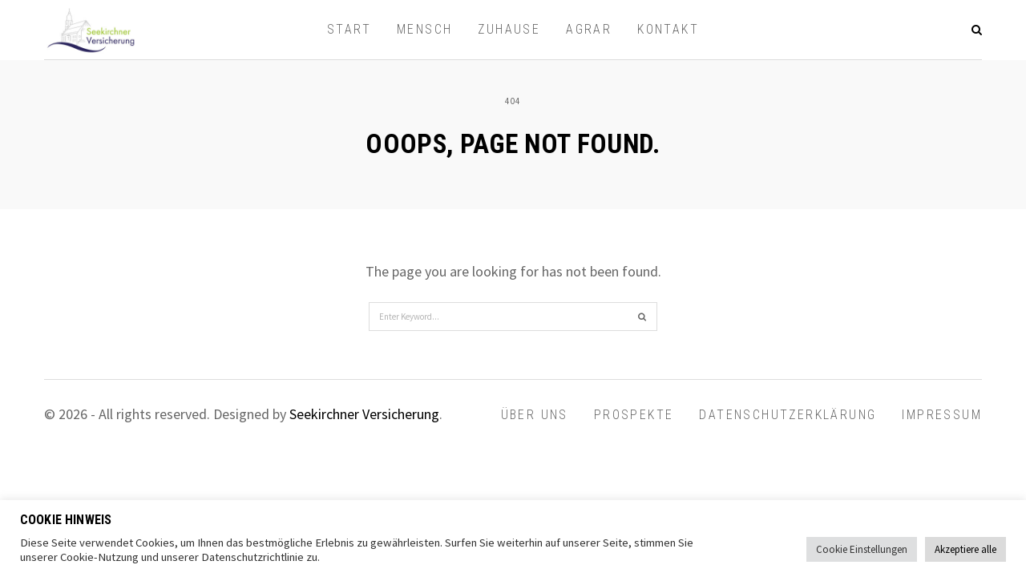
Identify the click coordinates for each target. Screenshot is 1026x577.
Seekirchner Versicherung (364, 414)
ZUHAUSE (509, 29)
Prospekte (634, 414)
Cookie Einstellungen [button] (861, 549)
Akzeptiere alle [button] (965, 549)
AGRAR (589, 29)
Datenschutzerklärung (787, 414)
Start (349, 29)
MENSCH (424, 29)
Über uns (534, 414)
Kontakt (668, 29)
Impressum (942, 414)
